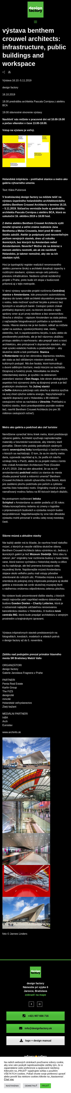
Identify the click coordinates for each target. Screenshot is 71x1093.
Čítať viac (9, 1079)
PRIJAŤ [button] (45, 1086)
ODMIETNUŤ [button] (31, 1086)
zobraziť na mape (35, 994)
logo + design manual (35, 1040)
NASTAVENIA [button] (12, 1086)
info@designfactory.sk (35, 1028)
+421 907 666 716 (35, 1016)
